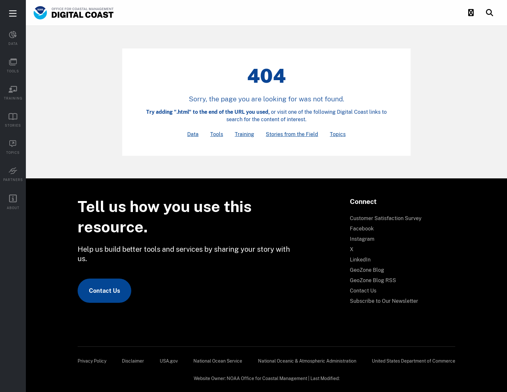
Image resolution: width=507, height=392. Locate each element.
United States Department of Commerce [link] (413, 361)
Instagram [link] (362, 239)
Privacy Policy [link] (92, 361)
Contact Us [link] (104, 290)
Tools (216, 134)
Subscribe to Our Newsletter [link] (384, 301)
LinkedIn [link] (360, 260)
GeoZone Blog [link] (367, 270)
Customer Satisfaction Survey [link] (386, 218)
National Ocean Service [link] (217, 361)
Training (244, 134)
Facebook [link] (362, 229)
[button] (471, 13)
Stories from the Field (292, 134)
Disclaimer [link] (133, 361)
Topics (338, 134)
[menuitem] (399, 218)
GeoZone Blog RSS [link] (373, 280)
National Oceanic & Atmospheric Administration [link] (307, 361)
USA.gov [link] (169, 361)
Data (193, 134)
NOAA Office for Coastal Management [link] (267, 378)
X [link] (351, 249)
